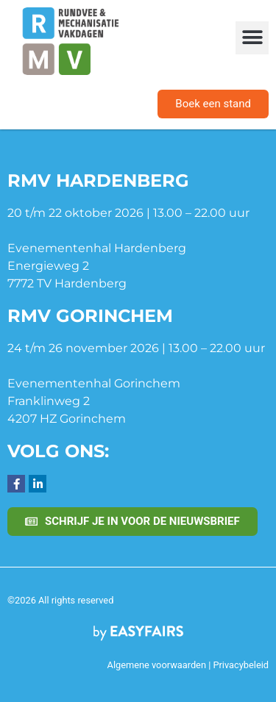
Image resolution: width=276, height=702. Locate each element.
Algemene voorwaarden (156, 664)
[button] (252, 37)
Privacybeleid (241, 664)
